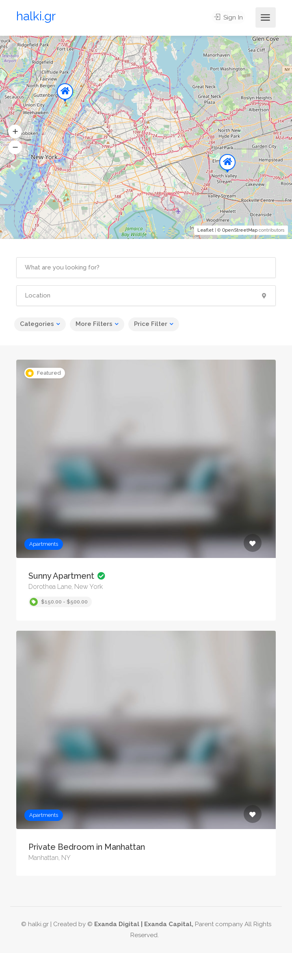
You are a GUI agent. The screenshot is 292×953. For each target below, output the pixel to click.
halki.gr (36, 16)
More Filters (94, 324)
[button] (15, 132)
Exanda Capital (168, 924)
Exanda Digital (116, 924)
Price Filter (150, 324)
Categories (37, 324)
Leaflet (205, 230)
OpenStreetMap (239, 230)
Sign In (229, 18)
